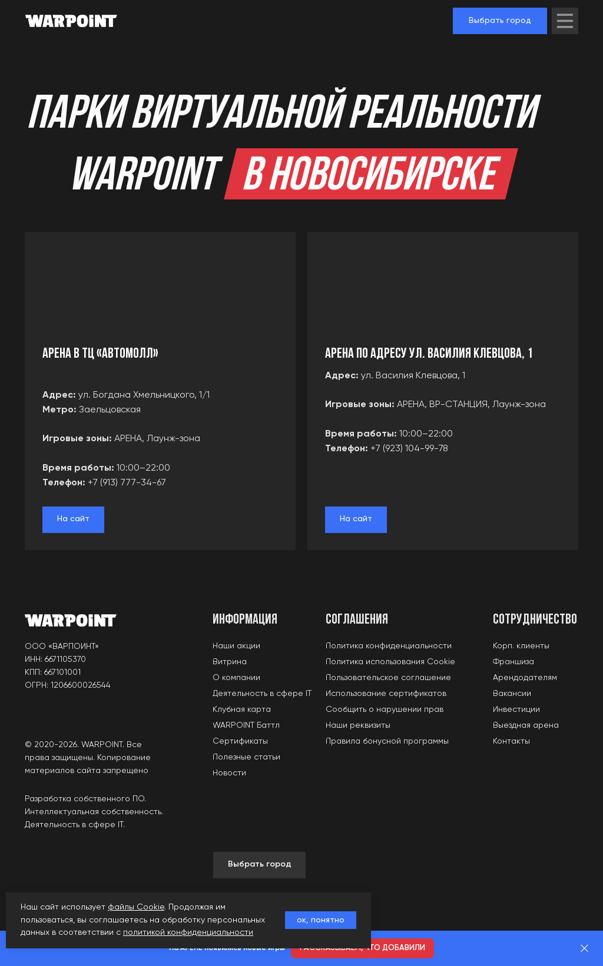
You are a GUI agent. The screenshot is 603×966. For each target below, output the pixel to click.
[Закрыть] (584, 948)
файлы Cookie (136, 907)
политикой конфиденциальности (188, 932)
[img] (565, 21)
